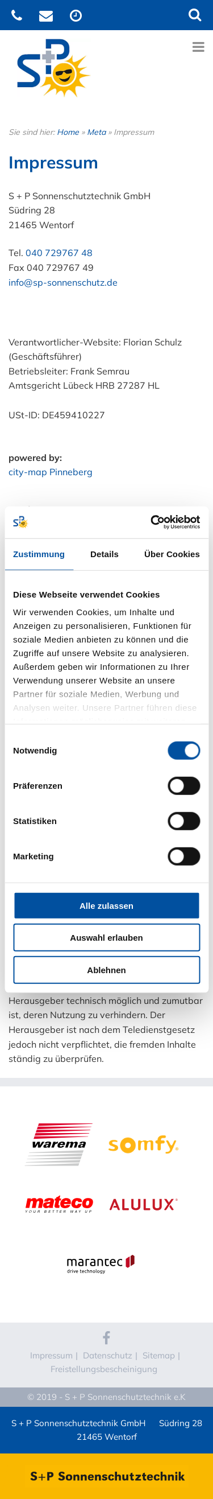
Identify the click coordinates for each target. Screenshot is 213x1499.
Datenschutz (107, 1355)
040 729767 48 (59, 252)
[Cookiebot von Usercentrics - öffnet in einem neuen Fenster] (151, 522)
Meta (96, 132)
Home (68, 132)
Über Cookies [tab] (172, 553)
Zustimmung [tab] (39, 553)
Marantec (101, 1241)
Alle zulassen (106, 905)
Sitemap (159, 1355)
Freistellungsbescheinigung (104, 1369)
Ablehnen (106, 969)
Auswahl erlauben (106, 937)
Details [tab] (104, 553)
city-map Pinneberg (51, 471)
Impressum (51, 1355)
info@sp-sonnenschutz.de (63, 282)
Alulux (143, 1181)
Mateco (58, 1181)
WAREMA (58, 1121)
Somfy (143, 1121)
